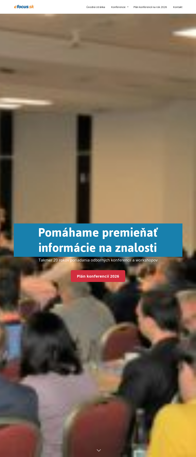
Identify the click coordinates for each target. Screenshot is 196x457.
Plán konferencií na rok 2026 (150, 7)
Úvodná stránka (95, 7)
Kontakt (177, 7)
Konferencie (118, 7)
